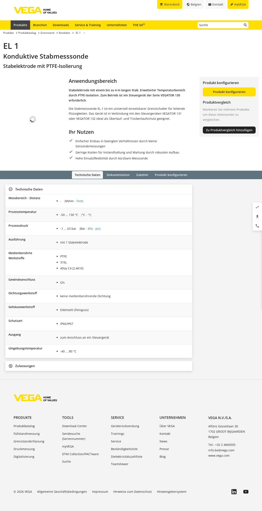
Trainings (117, 433)
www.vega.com (219, 455)
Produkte (20, 25)
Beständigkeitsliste (124, 448)
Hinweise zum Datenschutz (132, 491)
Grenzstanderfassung (29, 441)
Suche (66, 461)
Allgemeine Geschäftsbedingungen (62, 491)
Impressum (100, 491)
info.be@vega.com (221, 450)
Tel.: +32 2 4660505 (221, 444)
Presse (164, 448)
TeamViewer (119, 464)
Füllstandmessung (27, 433)
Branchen (40, 25)
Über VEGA (167, 426)
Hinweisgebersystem (171, 491)
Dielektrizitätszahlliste (126, 456)
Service (117, 417)
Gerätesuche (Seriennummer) (73, 436)
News (163, 441)
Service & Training (88, 25)
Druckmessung (24, 448)
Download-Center (74, 426)
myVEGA (68, 446)
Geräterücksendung (125, 426)
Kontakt (165, 433)
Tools (67, 417)
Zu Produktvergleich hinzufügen (229, 130)
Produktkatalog (24, 426)
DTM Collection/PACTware (80, 454)
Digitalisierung (24, 456)
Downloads (61, 25)
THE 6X (139, 25)
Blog (163, 456)
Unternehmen (117, 25)
